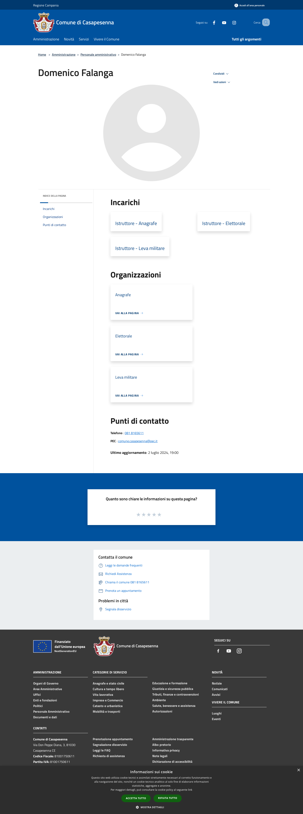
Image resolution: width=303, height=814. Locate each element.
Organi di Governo (46, 683)
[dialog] (151, 790)
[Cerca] (265, 22)
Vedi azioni (222, 82)
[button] (151, 807)
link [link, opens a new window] (190, 789)
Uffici (37, 694)
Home (42, 54)
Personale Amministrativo (51, 711)
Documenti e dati (45, 717)
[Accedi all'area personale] (249, 5)
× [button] (298, 770)
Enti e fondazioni (45, 700)
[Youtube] (219, 22)
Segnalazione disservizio (110, 744)
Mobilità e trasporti (106, 711)
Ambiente (159, 700)
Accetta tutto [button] (136, 798)
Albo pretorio (161, 744)
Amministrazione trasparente (172, 739)
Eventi (216, 718)
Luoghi (217, 713)
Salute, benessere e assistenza (173, 705)
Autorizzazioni (162, 711)
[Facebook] (209, 22)
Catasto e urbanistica (108, 705)
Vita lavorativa (103, 694)
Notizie (217, 683)
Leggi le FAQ (101, 750)
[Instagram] (229, 22)
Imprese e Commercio (108, 700)
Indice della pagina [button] (54, 196)
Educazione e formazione (169, 683)
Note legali (159, 755)
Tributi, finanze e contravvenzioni (175, 694)
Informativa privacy (166, 750)
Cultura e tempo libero (108, 689)
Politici (38, 705)
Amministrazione (63, 54)
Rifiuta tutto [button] (167, 798)
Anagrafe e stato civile (108, 683)
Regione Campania (46, 5)
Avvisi (216, 694)
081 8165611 (134, 433)
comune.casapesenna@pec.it (138, 441)
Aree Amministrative (47, 689)
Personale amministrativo (98, 54)
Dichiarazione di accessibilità (172, 761)
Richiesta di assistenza (109, 755)
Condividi (221, 73)
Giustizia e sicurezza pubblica (172, 688)
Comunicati (220, 689)
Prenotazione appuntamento (113, 739)
